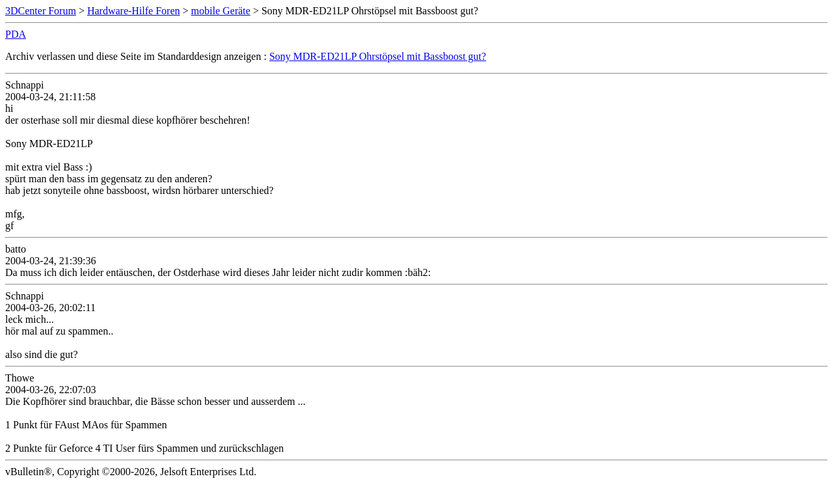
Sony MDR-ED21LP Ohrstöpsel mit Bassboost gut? (377, 56)
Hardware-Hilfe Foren (133, 10)
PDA (15, 34)
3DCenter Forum (40, 10)
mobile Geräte (221, 10)
